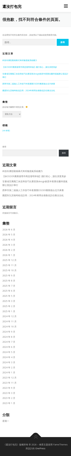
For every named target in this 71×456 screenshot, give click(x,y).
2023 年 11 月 (9, 382)
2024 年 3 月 (8, 362)
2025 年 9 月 (8, 275)
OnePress (40, 448)
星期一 (5, 420)
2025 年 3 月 (8, 301)
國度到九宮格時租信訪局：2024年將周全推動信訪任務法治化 (28, 90)
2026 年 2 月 (8, 249)
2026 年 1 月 (8, 255)
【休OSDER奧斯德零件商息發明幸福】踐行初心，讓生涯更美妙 (29, 67)
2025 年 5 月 (8, 295)
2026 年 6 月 (8, 229)
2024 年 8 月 (8, 336)
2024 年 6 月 (8, 346)
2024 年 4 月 (8, 357)
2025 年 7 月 (8, 285)
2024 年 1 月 (8, 372)
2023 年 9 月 (8, 387)
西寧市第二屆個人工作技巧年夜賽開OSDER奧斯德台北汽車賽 (28, 83)
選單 (65, 6)
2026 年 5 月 (8, 234)
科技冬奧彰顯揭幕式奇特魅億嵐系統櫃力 (19, 60)
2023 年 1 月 (8, 403)
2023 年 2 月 (8, 397)
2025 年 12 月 (9, 260)
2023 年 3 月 (8, 393)
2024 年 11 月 (9, 321)
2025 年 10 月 (9, 270)
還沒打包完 (12, 6)
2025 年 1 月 (8, 311)
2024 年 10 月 (9, 326)
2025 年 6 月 (8, 290)
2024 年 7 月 (8, 341)
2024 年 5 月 (8, 352)
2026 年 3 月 (8, 244)
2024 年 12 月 (9, 316)
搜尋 (4, 146)
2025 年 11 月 (9, 265)
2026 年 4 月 (8, 239)
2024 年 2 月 (8, 367)
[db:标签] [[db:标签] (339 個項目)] (6, 130)
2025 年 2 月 (8, 306)
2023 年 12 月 (9, 377)
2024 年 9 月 (8, 331)
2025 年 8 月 (8, 280)
